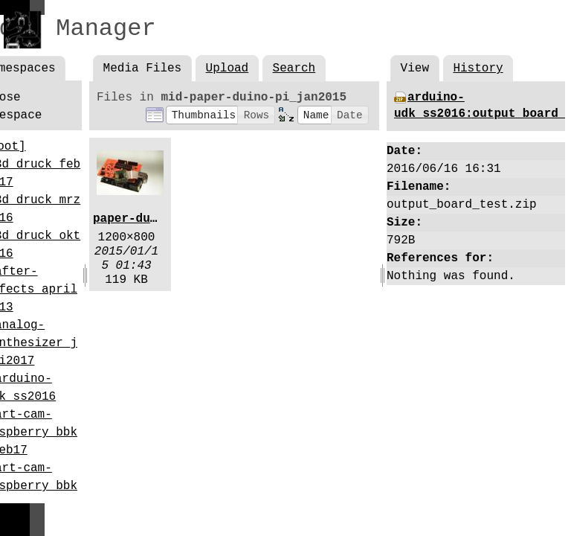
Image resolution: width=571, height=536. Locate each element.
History (478, 68)
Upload (227, 68)
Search (294, 68)
